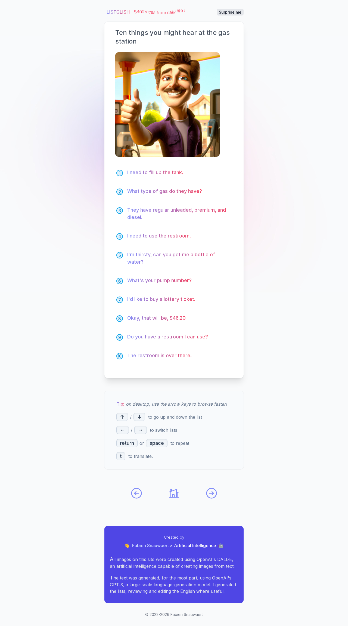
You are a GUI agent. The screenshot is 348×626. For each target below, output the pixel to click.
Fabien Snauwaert (150, 545)
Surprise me (230, 12)
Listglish (118, 12)
